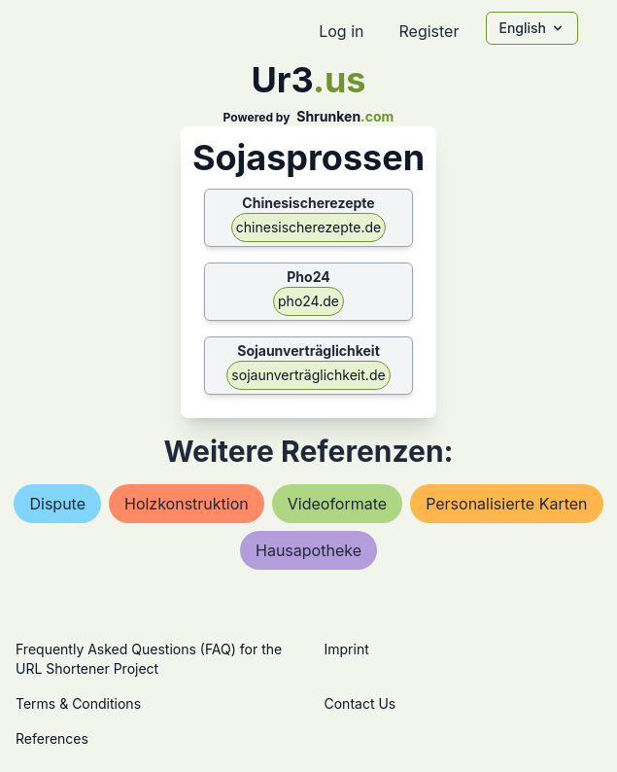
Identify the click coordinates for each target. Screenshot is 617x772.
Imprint (347, 649)
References (52, 738)
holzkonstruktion (186, 503)
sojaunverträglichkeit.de (308, 375)
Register (428, 31)
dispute (57, 503)
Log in (341, 31)
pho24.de (308, 301)
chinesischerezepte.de (308, 227)
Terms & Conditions (78, 703)
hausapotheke (308, 550)
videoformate (337, 503)
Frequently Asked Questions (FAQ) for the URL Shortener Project (149, 659)
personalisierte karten (506, 503)
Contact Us (360, 703)
